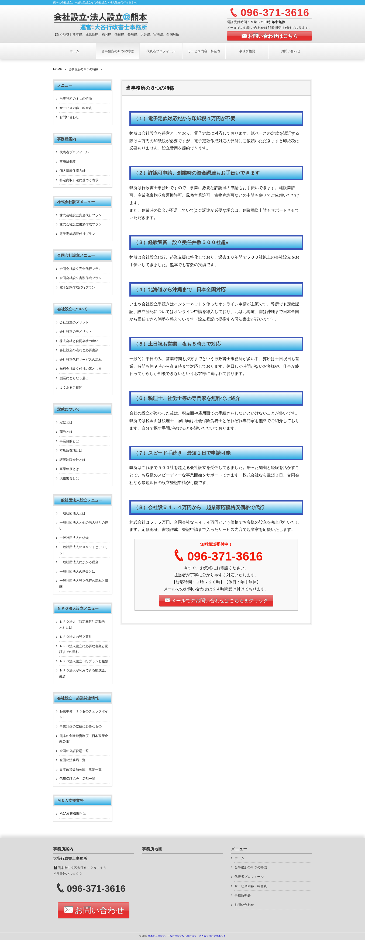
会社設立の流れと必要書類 (79, 350)
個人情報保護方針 (72, 171)
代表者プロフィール (160, 51)
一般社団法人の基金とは (77, 571)
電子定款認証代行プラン (77, 234)
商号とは (66, 432)
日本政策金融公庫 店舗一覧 (81, 769)
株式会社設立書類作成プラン (81, 224)
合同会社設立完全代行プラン (81, 269)
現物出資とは (69, 478)
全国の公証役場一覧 (74, 751)
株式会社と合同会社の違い (79, 341)
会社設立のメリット (74, 322)
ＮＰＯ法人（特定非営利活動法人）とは (82, 624)
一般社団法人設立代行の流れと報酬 (83, 584)
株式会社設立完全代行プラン (81, 215)
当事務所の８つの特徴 (117, 51)
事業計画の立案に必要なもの (81, 726)
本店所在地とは (71, 450)
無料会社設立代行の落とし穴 (81, 369)
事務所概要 (247, 51)
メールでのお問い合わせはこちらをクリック (219, 600)
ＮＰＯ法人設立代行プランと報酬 (84, 661)
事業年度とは (69, 469)
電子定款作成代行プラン (77, 287)
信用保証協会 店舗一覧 (77, 779)
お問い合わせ (290, 51)
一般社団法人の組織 (74, 538)
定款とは (66, 422)
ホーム (74, 51)
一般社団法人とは (72, 513)
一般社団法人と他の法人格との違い (83, 525)
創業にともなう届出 (74, 378)
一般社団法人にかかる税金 (79, 562)
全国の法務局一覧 (72, 760)
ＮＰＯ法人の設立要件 (76, 637)
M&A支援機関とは (73, 814)
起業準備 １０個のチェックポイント (83, 714)
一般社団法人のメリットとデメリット (83, 550)
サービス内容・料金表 (204, 51)
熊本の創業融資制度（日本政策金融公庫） (83, 739)
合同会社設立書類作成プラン (81, 278)
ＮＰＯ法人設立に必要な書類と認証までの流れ (83, 649)
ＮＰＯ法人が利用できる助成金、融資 (83, 673)
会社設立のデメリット (76, 331)
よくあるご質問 (71, 387)
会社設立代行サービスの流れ (81, 359)
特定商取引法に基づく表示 (79, 180)
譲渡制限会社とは (72, 460)
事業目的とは (69, 441)
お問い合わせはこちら (273, 36)
